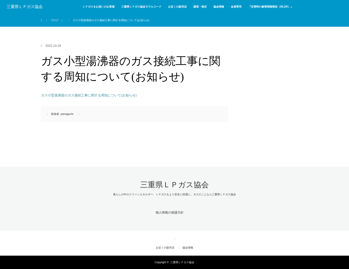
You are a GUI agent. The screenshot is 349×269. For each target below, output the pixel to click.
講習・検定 (200, 6)
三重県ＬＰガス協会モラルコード (141, 6)
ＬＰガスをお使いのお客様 (99, 6)
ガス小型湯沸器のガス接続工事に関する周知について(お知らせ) (89, 95)
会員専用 (236, 6)
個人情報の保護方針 (170, 212)
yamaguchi (67, 114)
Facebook (174, 238)
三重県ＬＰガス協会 (25, 6)
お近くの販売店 (177, 6)
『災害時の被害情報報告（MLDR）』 (270, 6)
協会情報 (218, 6)
